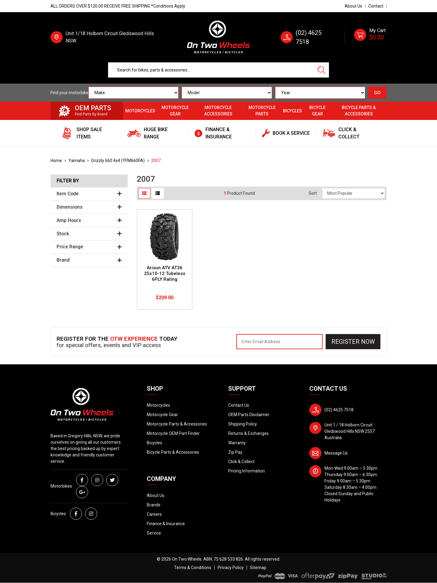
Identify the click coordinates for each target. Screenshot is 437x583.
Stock (89, 234)
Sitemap (258, 567)
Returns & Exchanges (248, 433)
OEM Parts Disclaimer (248, 414)
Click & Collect (241, 461)
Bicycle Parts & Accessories (359, 110)
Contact (375, 6)
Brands (153, 504)
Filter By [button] (68, 181)
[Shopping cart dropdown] (370, 37)
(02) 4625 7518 (338, 409)
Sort (313, 193)
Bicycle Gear (317, 110)
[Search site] (321, 70)
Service (154, 533)
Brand (89, 260)
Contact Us (238, 405)
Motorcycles (140, 110)
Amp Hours (89, 220)
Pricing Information (246, 471)
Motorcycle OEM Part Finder (173, 433)
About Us (353, 6)
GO (377, 92)
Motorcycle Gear (175, 110)
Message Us (336, 453)
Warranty (237, 442)
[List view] (158, 193)
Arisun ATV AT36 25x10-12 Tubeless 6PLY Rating (164, 273)
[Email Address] (279, 341)
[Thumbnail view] (144, 193)
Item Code (89, 194)
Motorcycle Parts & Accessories (177, 424)
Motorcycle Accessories (218, 110)
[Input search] (211, 70)
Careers (154, 514)
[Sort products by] (353, 193)
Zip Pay (235, 452)
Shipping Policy (242, 424)
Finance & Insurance (166, 523)
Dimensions (89, 207)
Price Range (89, 247)
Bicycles (292, 110)
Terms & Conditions (192, 567)
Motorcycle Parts (262, 110)
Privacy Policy (231, 567)
